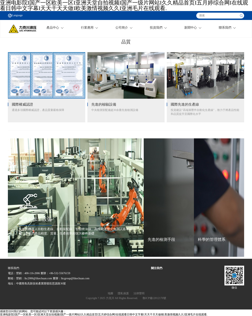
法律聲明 (139, 293)
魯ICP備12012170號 (154, 298)
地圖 (110, 293)
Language (17, 15)
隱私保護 (123, 293)
